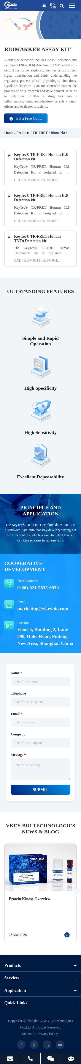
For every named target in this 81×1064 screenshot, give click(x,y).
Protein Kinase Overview (30, 899)
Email (40, 606)
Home (8, 133)
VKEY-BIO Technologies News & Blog (40, 829)
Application (40, 990)
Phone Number (40, 585)
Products (22, 133)
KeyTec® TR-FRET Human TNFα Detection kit (37, 238)
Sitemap (27, 1034)
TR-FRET (40, 133)
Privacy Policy (48, 1034)
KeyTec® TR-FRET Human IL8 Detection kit (41, 156)
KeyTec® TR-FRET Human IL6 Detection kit (41, 197)
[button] (76, 893)
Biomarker (59, 133)
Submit (40, 790)
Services (40, 978)
